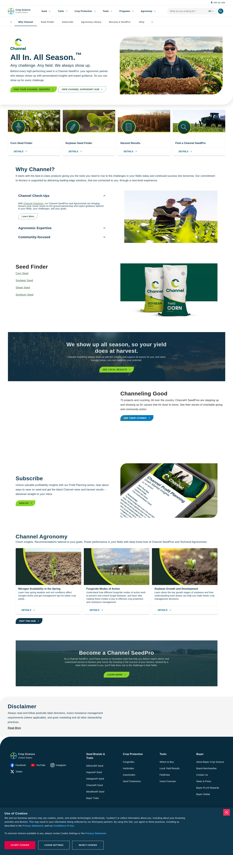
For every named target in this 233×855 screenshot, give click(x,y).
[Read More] (14, 728)
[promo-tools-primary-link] (136, 418)
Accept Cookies (20, 845)
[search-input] (186, 11)
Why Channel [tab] (19, 22)
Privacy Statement (32, 825)
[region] (116, 831)
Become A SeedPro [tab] (113, 22)
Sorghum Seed (24, 294)
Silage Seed (23, 287)
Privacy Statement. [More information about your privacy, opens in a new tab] (96, 833)
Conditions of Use (64, 825)
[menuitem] (46, 11)
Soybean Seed (24, 280)
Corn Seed (22, 273)
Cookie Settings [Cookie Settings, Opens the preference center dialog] (53, 845)
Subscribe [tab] (61, 22)
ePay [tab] (135, 22)
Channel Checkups (33, 203)
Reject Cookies (88, 845)
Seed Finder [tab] (41, 22)
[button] (13, 756)
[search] (220, 11)
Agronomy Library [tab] (85, 22)
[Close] (226, 812)
